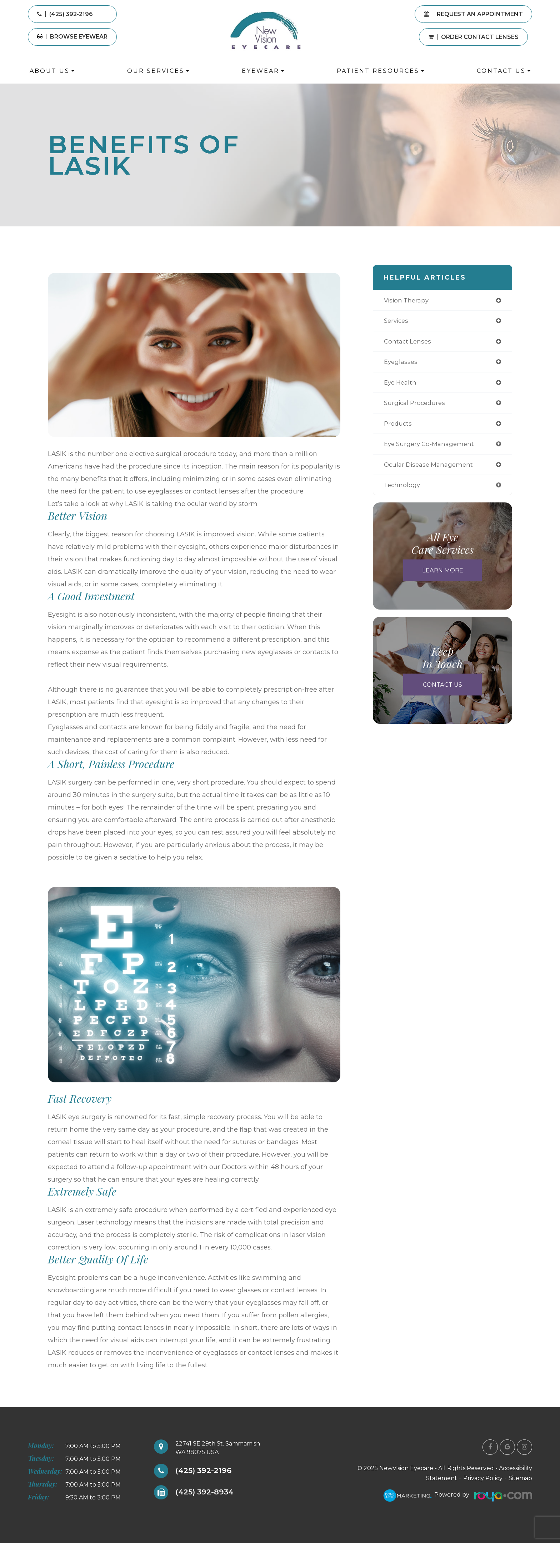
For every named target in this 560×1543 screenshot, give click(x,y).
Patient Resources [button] (380, 70)
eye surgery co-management (431, 448)
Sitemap (520, 1478)
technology (402, 490)
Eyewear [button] (263, 70)
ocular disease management (431, 469)
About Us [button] (52, 70)
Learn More (442, 576)
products (398, 427)
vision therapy (408, 301)
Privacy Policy (482, 1478)
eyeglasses (401, 364)
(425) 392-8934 (207, 1492)
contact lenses (408, 343)
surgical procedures (416, 406)
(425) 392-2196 (206, 1471)
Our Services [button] (158, 70)
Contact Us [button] (503, 70)
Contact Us (442, 690)
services (397, 322)
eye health (401, 385)
